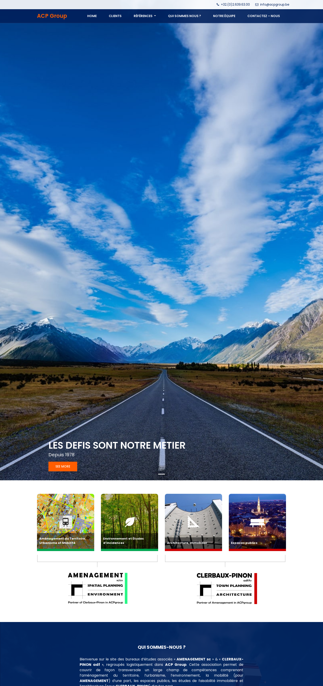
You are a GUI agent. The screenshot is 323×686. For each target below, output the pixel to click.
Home (92, 16)
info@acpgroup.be (274, 4)
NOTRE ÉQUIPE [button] (224, 16)
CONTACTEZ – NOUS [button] (263, 16)
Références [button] (143, 16)
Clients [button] (115, 16)
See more (62, 466)
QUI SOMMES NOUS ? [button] (184, 16)
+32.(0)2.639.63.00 (235, 4)
